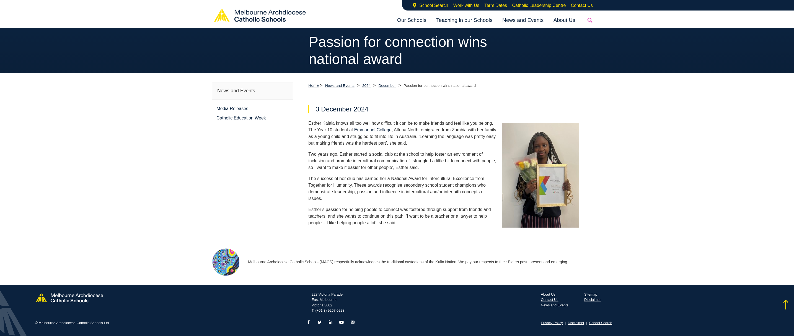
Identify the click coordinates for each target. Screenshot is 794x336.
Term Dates (495, 5)
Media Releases (232, 108)
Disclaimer (592, 300)
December (387, 86)
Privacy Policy (552, 323)
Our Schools (411, 20)
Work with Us (466, 5)
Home (313, 85)
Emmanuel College (373, 129)
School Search (433, 5)
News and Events (523, 20)
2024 (366, 86)
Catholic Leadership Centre (539, 5)
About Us (564, 20)
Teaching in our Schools (464, 20)
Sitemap (590, 294)
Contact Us (582, 5)
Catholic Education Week (241, 118)
